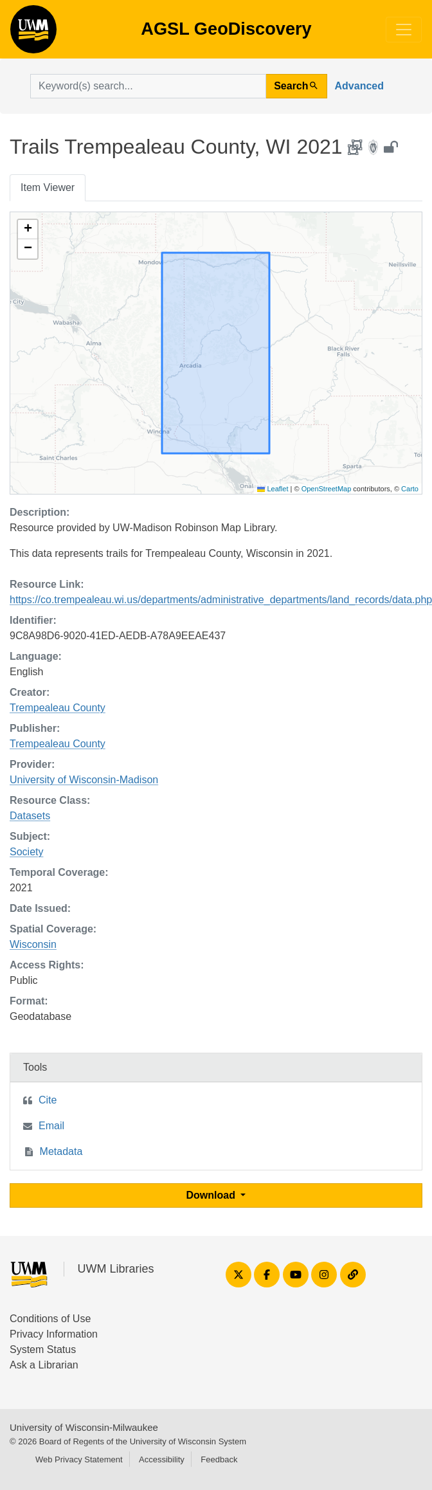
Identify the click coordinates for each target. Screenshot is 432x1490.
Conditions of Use (50, 1318)
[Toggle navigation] (404, 29)
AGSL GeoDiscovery (33, 33)
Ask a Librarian (44, 1364)
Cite (48, 1100)
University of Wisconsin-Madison (84, 779)
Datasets (30, 815)
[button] (27, 229)
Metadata (61, 1151)
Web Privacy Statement (79, 1459)
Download (212, 1195)
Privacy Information (54, 1334)
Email (51, 1125)
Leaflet (272, 489)
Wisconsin (33, 944)
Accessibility (161, 1459)
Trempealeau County (57, 707)
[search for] (148, 86)
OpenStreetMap (327, 489)
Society (26, 851)
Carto (410, 489)
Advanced (359, 85)
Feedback (219, 1459)
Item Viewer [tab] (48, 187)
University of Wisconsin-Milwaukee (84, 1427)
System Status (43, 1349)
